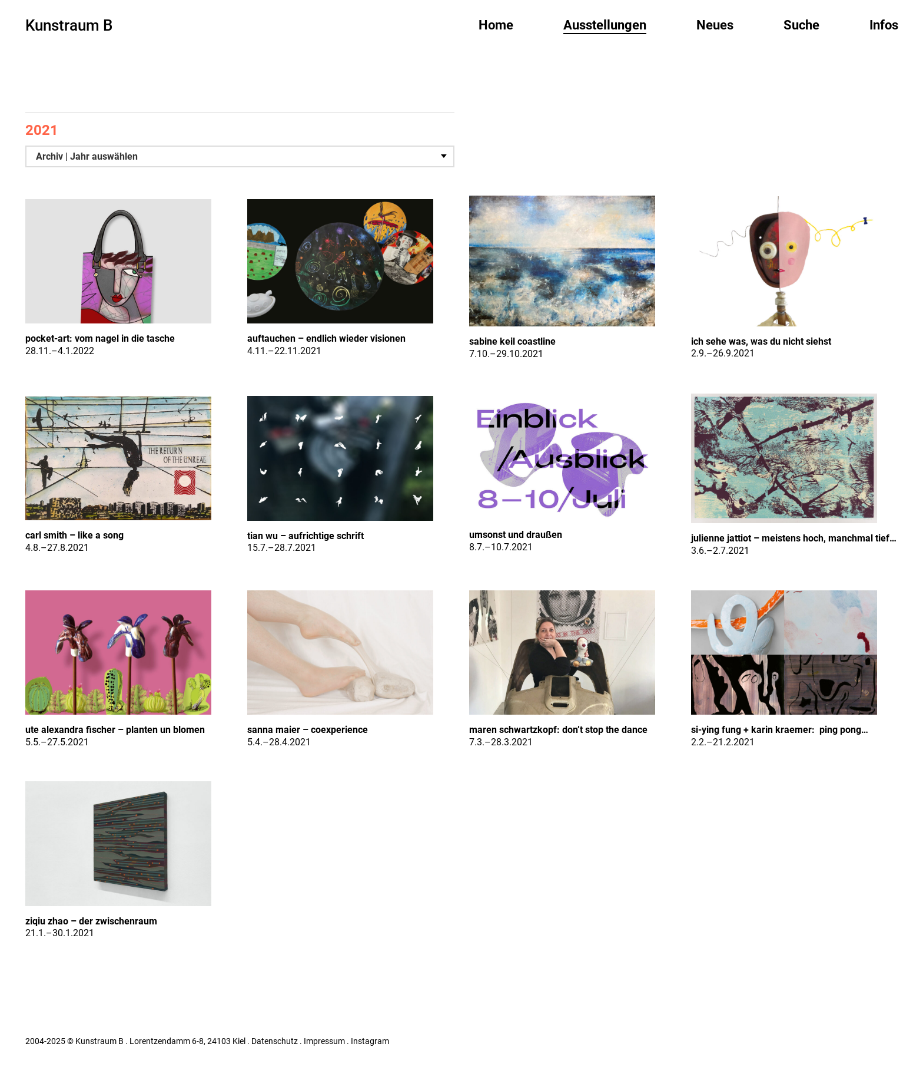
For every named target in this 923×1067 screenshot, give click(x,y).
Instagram (370, 1041)
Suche (801, 25)
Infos (883, 25)
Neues (714, 25)
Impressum (324, 1041)
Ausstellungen (604, 25)
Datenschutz (274, 1041)
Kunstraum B (68, 25)
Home (496, 25)
